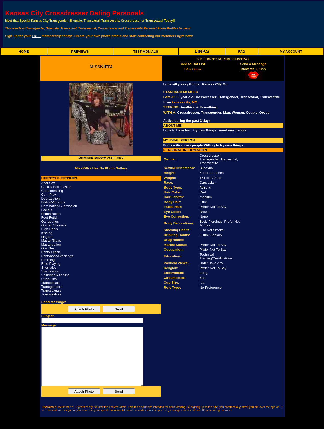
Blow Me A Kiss (253, 69)
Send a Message (253, 64)
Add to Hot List (193, 64)
